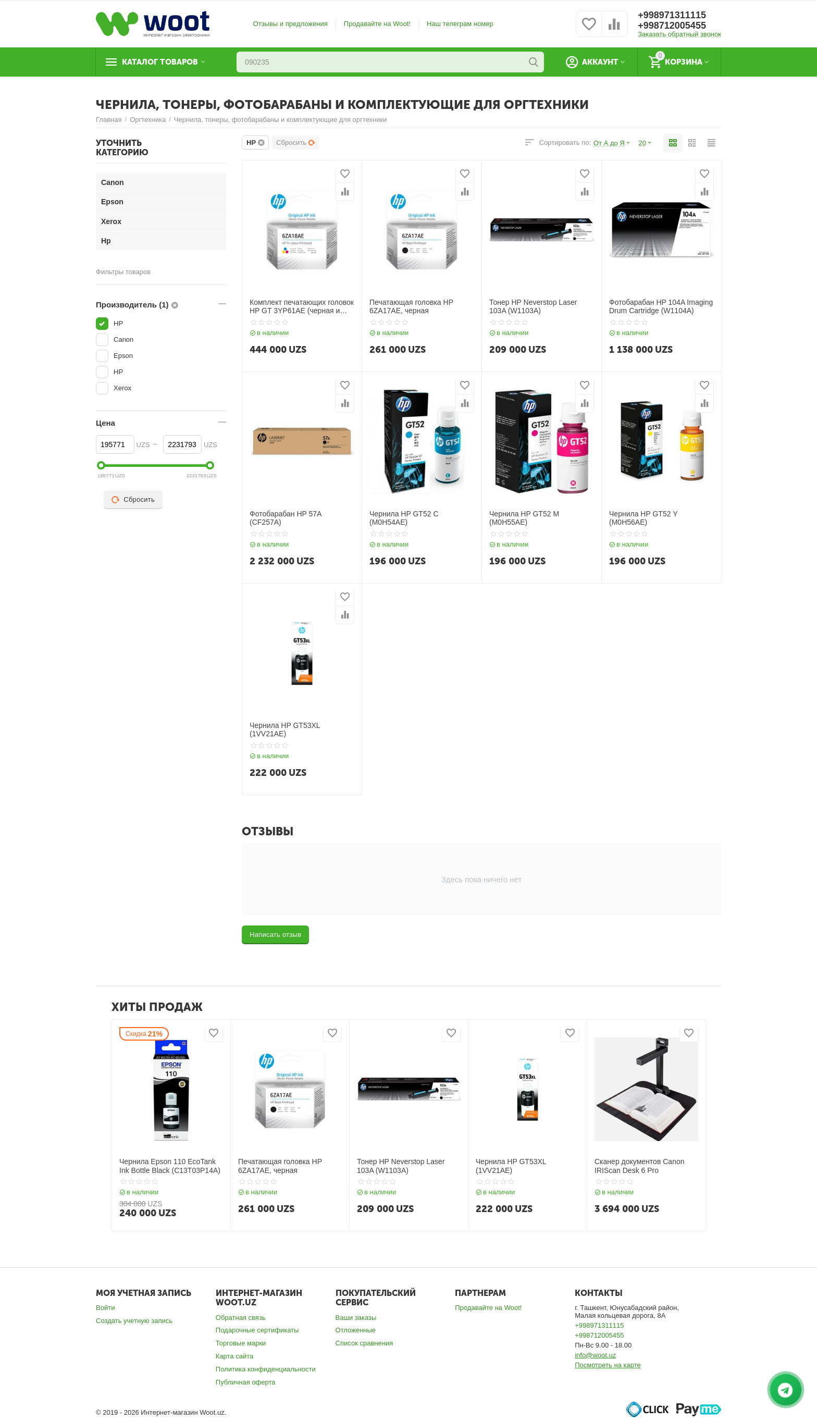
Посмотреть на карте (608, 1365)
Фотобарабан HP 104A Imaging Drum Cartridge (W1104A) (661, 306)
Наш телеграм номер (460, 24)
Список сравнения (364, 1343)
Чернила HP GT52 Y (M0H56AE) (643, 518)
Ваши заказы (356, 1317)
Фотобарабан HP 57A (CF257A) (285, 518)
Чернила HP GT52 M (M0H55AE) (524, 518)
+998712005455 (672, 25)
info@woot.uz (595, 1355)
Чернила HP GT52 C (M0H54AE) (404, 518)
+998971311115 (672, 15)
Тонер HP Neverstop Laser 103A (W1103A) (533, 306)
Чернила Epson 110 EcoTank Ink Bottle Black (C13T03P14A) (169, 1166)
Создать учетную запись (134, 1321)
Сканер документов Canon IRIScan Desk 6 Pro (640, 1166)
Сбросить (295, 142)
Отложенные (356, 1330)
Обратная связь (241, 1317)
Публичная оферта (246, 1382)
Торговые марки (241, 1343)
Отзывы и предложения (290, 24)
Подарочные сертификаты (257, 1330)
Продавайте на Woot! (377, 24)
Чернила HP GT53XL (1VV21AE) (285, 729)
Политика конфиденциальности (266, 1369)
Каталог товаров (160, 62)
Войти (105, 1308)
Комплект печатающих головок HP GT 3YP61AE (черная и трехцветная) (302, 307)
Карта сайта (235, 1356)
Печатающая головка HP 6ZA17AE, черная (411, 306)
